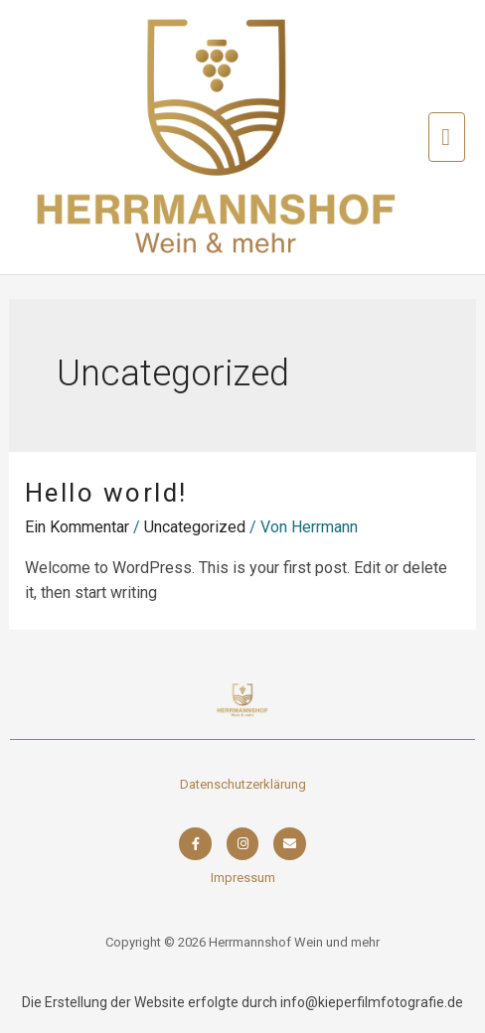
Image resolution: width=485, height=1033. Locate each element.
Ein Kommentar (77, 526)
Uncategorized (194, 526)
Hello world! (106, 493)
